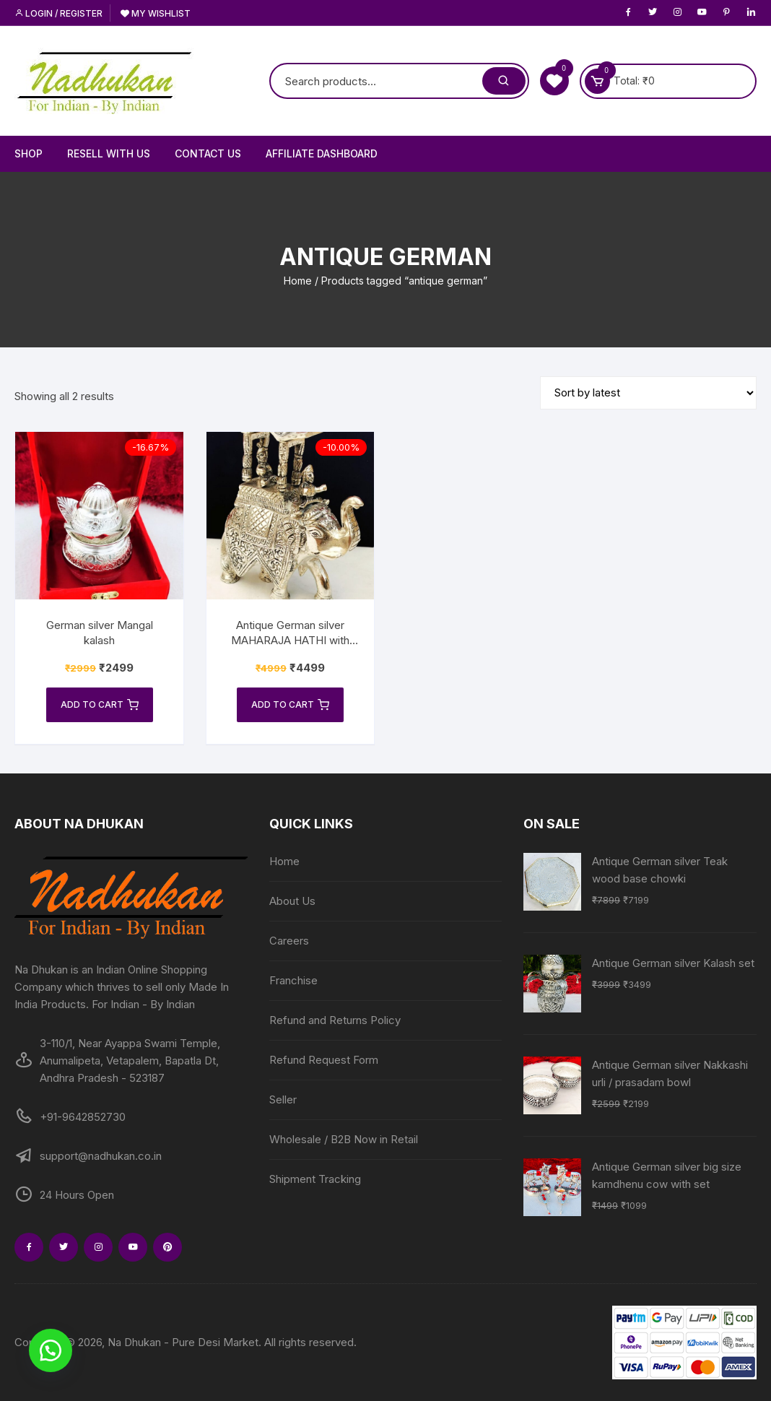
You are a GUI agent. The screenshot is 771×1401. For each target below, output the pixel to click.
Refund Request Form (323, 1060)
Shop (28, 153)
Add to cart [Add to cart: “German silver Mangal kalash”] (100, 705)
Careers (289, 940)
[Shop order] (648, 392)
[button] (50, 1350)
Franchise (293, 980)
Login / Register (58, 13)
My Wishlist (156, 13)
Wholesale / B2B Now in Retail (343, 1139)
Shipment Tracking (315, 1179)
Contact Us (208, 153)
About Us (292, 901)
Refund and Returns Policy (335, 1020)
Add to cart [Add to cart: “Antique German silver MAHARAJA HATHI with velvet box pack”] (290, 705)
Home (298, 280)
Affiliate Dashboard (322, 153)
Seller (283, 1099)
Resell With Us (108, 153)
